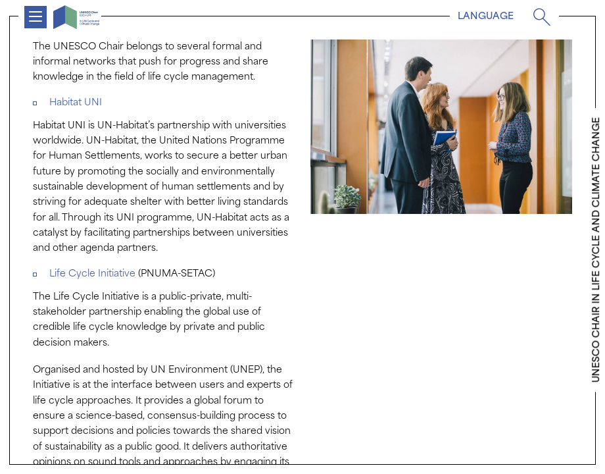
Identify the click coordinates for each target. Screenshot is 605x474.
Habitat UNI (75, 103)
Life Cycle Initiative (93, 274)
